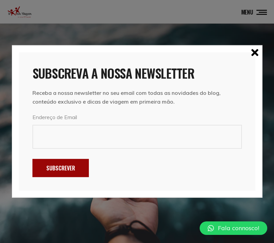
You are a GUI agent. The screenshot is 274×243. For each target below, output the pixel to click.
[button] (233, 228)
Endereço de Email (54, 117)
